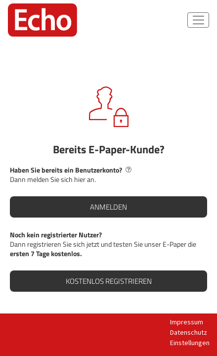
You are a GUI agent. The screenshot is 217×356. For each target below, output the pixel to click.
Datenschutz (188, 332)
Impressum (186, 321)
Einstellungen (190, 342)
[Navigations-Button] (198, 20)
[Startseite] (42, 20)
